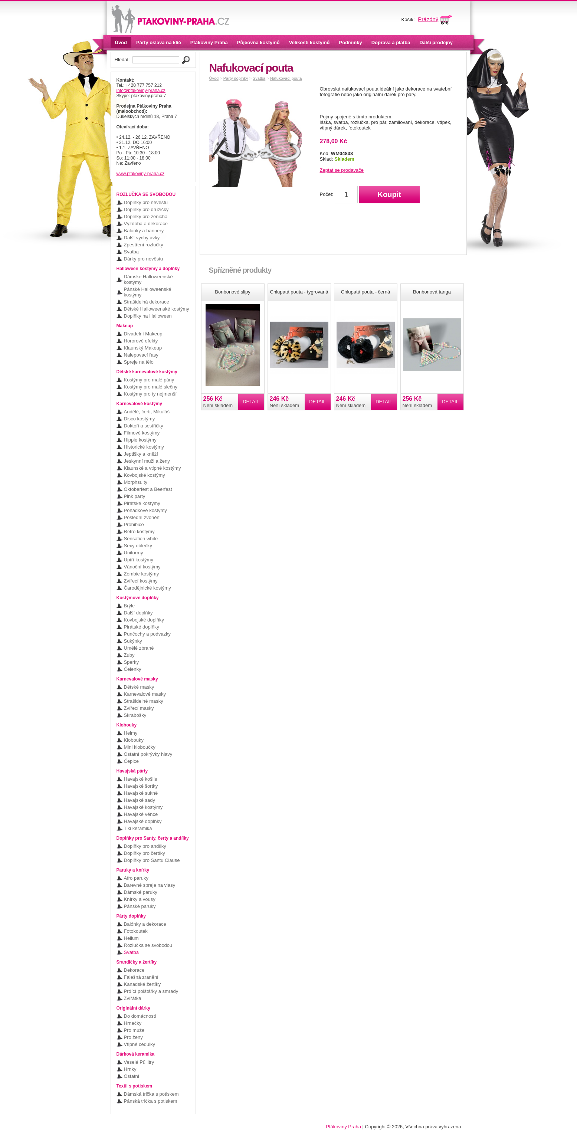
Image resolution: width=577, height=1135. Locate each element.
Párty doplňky (235, 78)
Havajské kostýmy (143, 807)
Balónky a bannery (144, 230)
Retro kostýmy (139, 531)
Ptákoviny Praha (209, 42)
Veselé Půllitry (139, 1062)
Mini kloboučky (139, 747)
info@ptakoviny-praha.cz (141, 90)
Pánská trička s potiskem (150, 1101)
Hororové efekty (141, 341)
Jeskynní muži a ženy (147, 461)
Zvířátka (132, 998)
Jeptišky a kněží (141, 454)
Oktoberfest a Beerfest (148, 489)
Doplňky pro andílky (145, 846)
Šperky (131, 662)
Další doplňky (138, 613)
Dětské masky (139, 687)
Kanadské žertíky (142, 984)
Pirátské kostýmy (142, 503)
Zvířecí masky (139, 708)
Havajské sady (139, 800)
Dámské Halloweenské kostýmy (148, 279)
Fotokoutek (136, 931)
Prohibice (134, 524)
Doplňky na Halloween (148, 316)
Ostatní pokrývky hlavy (148, 754)
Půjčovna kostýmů (258, 42)
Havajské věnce (141, 814)
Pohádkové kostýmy (145, 510)
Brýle (129, 605)
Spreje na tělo (139, 362)
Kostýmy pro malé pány (149, 380)
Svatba (131, 252)
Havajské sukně (141, 793)
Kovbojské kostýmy (144, 475)
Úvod (121, 42)
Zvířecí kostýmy (141, 581)
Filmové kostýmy (142, 433)
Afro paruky (136, 878)
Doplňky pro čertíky (144, 853)
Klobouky (134, 740)
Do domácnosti (140, 1016)
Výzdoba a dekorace (146, 223)
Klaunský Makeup (143, 348)
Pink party (134, 496)
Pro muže (134, 1030)
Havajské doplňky (143, 821)
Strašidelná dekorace (146, 302)
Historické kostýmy (144, 447)
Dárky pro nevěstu (143, 259)
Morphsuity (136, 482)
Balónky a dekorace (145, 924)
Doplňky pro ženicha (146, 216)
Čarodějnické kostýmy (147, 588)
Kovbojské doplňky (144, 620)
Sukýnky (133, 641)
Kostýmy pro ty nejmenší (150, 394)
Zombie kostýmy (141, 574)
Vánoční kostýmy (142, 567)
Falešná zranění (141, 977)
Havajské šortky (141, 786)
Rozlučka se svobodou (148, 945)
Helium (131, 938)
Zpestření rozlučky (143, 244)
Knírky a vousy (139, 899)
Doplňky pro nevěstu (146, 202)
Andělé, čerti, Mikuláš (147, 411)
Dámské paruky (140, 892)
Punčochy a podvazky (147, 634)
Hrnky (130, 1069)
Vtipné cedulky (139, 1044)
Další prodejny (436, 42)
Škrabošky (135, 715)
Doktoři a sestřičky (143, 426)
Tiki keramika (138, 828)
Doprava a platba (390, 42)
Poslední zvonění (142, 517)
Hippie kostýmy (140, 440)
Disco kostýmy (139, 418)
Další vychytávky (142, 237)
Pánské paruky (140, 906)
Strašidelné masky (143, 701)
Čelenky (132, 669)
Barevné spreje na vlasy (150, 885)
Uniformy (133, 552)
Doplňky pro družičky (146, 209)
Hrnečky (133, 1023)
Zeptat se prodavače (342, 170)
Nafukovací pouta (286, 78)
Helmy (131, 733)
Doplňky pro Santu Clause (152, 860)
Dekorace (134, 970)
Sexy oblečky (138, 545)
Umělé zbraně (139, 648)
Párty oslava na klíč (158, 42)
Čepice (131, 761)
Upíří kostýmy (138, 559)
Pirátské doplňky (141, 627)
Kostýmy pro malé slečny (151, 387)
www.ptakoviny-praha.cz (140, 173)
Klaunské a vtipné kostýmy (152, 468)
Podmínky (350, 42)
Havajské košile (140, 779)
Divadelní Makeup (143, 334)
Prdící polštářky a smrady (151, 991)
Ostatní (132, 1076)
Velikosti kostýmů (309, 42)
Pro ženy (133, 1037)
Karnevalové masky (145, 694)
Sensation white (141, 538)
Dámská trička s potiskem (151, 1094)
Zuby (129, 655)
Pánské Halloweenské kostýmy (147, 292)
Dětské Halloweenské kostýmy (156, 309)
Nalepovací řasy (141, 355)
